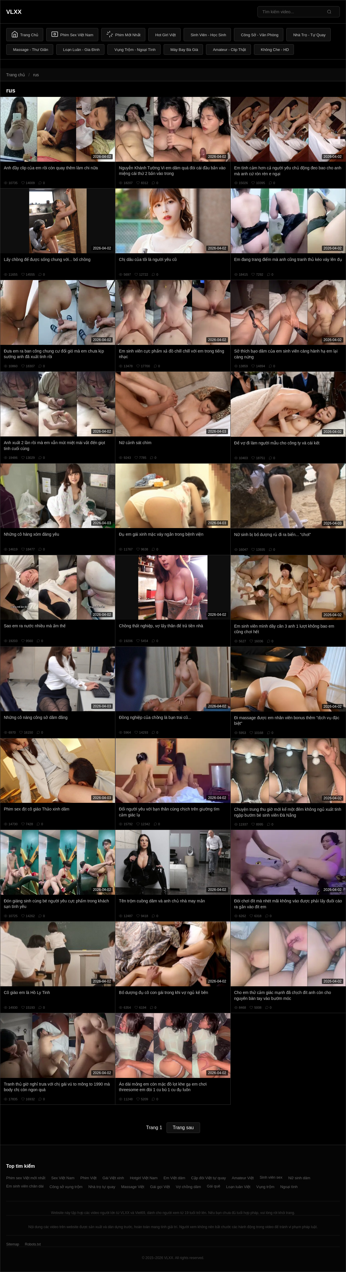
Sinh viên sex (271, 1177)
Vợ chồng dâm (188, 1187)
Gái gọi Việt (160, 1187)
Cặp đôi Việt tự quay (208, 1178)
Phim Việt (88, 1178)
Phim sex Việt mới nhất (25, 1178)
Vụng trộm (265, 1187)
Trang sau (183, 1127)
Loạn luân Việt (238, 1187)
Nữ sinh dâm (299, 1178)
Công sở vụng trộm (65, 1187)
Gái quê (213, 1186)
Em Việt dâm (174, 1178)
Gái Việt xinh (113, 1178)
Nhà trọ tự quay (101, 1187)
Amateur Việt (243, 1178)
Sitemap (12, 1244)
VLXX (13, 12)
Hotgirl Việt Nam (143, 1178)
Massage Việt (132, 1187)
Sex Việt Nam (62, 1178)
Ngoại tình (288, 1187)
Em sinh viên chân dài (25, 1186)
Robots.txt (33, 1244)
